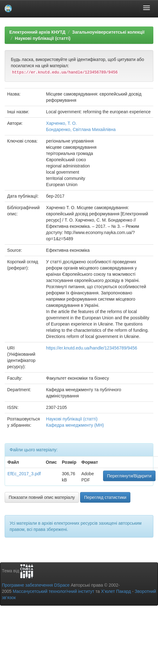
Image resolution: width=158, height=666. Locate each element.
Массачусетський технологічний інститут (53, 591)
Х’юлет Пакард (116, 591)
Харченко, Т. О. (61, 123)
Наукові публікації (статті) (42, 38)
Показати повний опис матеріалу (42, 497)
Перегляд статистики (105, 497)
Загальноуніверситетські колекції (108, 32)
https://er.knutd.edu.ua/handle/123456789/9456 (91, 347)
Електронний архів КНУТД (37, 32)
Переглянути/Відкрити (129, 475)
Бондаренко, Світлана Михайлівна (80, 129)
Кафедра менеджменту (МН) (75, 425)
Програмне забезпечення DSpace (36, 585)
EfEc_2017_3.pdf (24, 473)
